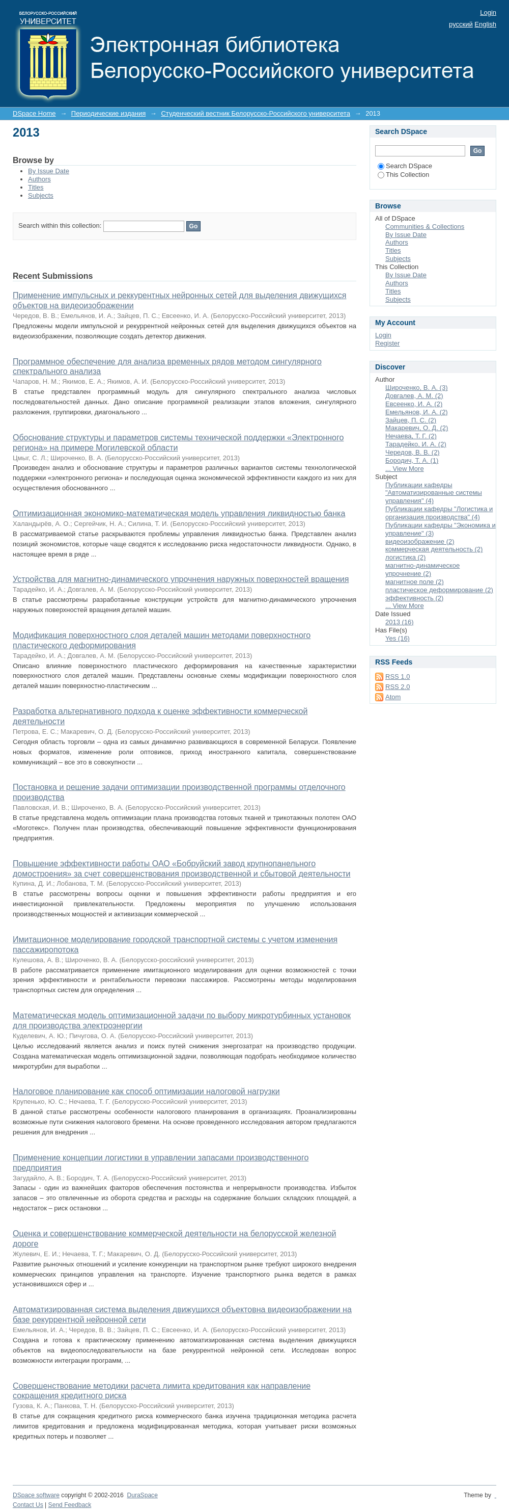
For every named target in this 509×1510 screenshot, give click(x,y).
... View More (404, 468)
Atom (393, 697)
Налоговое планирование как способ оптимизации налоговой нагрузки (146, 1091)
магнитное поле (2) (414, 582)
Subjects (40, 195)
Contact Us (28, 1504)
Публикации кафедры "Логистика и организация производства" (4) (439, 513)
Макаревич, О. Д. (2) (416, 428)
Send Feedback (70, 1504)
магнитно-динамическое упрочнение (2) (422, 569)
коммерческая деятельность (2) (434, 549)
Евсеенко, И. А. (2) (413, 404)
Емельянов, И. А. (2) (416, 412)
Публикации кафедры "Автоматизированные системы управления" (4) (433, 493)
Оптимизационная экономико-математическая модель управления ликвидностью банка (179, 513)
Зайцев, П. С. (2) (410, 420)
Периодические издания (108, 113)
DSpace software (36, 1495)
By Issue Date (48, 171)
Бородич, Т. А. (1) (411, 460)
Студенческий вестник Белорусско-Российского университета (255, 113)
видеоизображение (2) (420, 541)
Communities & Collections (424, 226)
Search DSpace (405, 166)
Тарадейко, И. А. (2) (415, 444)
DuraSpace (142, 1495)
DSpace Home (34, 113)
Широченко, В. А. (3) (416, 387)
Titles (36, 187)
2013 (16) (399, 622)
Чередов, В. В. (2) (412, 452)
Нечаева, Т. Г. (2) (411, 436)
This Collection (403, 174)
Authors (39, 179)
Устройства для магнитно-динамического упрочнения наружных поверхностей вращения (181, 579)
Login (488, 12)
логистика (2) (405, 557)
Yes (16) (397, 638)
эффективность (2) (414, 598)
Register (387, 343)
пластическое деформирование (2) (439, 590)
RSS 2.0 (397, 687)
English (485, 24)
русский (461, 24)
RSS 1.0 (397, 676)
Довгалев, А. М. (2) (414, 396)
